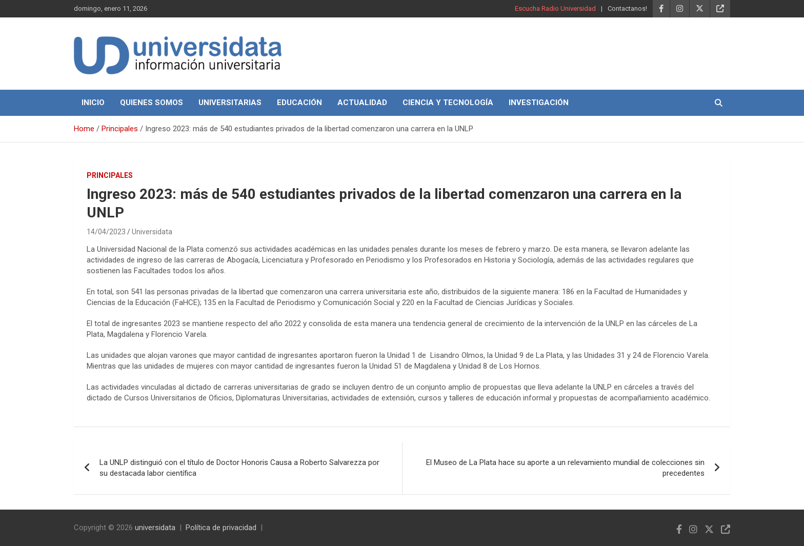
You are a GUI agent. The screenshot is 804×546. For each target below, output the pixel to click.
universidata (155, 527)
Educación (299, 102)
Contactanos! (627, 8)
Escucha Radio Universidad (555, 8)
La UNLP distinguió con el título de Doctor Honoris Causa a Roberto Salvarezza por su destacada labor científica (239, 468)
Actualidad (362, 102)
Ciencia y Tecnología (448, 102)
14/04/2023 (106, 232)
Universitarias (230, 102)
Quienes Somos (151, 102)
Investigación (539, 102)
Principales (110, 175)
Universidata (152, 232)
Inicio (93, 102)
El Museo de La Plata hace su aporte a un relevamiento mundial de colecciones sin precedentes (565, 468)
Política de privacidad (221, 527)
